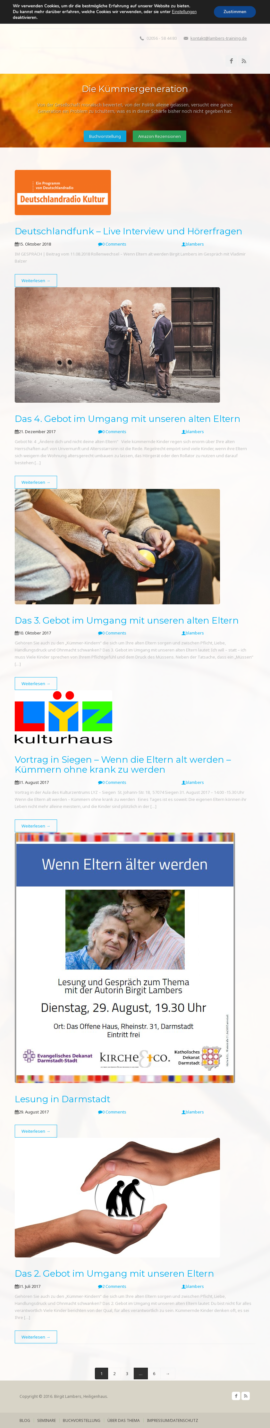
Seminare (46, 1420)
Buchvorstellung (105, 136)
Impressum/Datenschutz (172, 1420)
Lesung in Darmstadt (62, 1099)
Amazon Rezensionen (159, 136)
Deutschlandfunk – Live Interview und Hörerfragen (128, 231)
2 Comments (112, 1286)
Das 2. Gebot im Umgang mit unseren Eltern (114, 1273)
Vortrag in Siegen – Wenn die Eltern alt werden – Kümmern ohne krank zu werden (123, 764)
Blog (25, 1420)
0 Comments (112, 244)
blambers (192, 244)
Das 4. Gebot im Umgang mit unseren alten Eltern (127, 418)
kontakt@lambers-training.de (218, 38)
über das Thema (123, 1420)
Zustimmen (235, 12)
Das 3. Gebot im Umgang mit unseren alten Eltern (127, 620)
